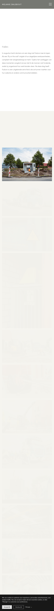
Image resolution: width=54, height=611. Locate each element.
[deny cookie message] (19, 607)
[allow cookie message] (7, 607)
